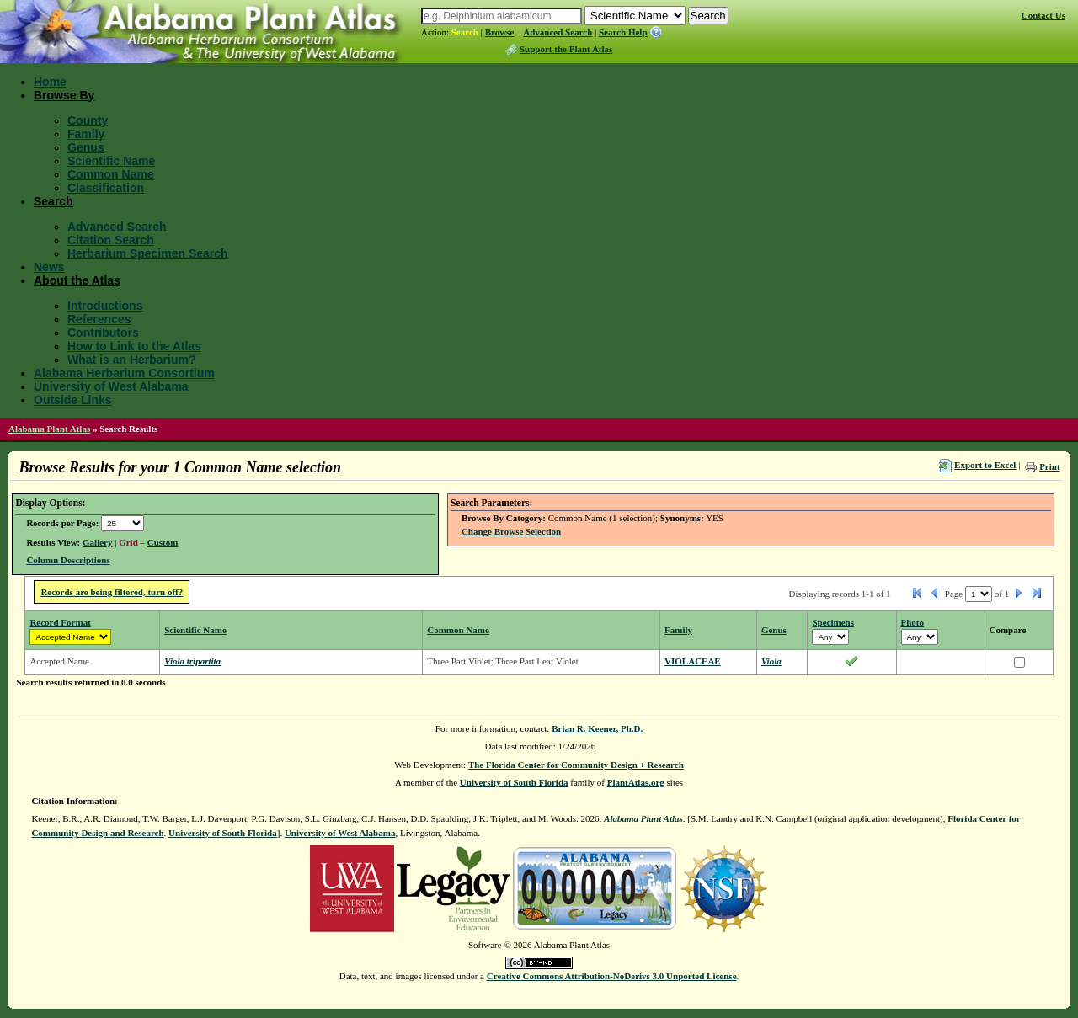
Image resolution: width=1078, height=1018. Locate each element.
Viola (771, 661)
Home (50, 81)
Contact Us (1043, 15)
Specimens (833, 622)
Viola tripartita (192, 661)
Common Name (110, 174)
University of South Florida (514, 782)
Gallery (97, 542)
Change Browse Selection (511, 531)
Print (1049, 466)
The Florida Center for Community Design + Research (576, 765)
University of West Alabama (111, 386)
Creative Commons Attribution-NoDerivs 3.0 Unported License (612, 976)
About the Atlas (77, 280)
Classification (105, 188)
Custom (163, 542)
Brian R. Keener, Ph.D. (597, 728)
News (49, 267)
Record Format (59, 622)
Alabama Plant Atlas (49, 429)
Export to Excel (985, 465)
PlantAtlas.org (635, 782)
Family (85, 134)
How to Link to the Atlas (134, 346)
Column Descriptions (67, 560)
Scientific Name (111, 161)
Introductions (104, 305)
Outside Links (73, 400)
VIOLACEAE (692, 661)
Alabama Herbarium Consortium (124, 373)
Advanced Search (557, 32)
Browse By (64, 95)
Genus (85, 147)
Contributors (103, 332)
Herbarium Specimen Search (147, 253)
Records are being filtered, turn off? (111, 592)
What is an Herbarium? (131, 359)
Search (464, 32)
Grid (128, 542)
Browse (500, 32)
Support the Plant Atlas (566, 49)
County (87, 120)
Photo (913, 622)
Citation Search (110, 240)
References (99, 319)
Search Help (623, 32)
